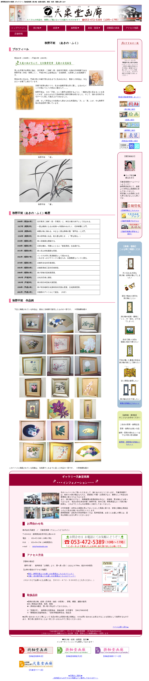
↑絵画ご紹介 (129, 119)
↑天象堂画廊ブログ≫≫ (130, 220)
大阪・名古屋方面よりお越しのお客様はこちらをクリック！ (52, 576)
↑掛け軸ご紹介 (129, 108)
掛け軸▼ (37, 28)
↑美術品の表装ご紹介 (129, 140)
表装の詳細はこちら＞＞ (129, 403)
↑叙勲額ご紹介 (129, 129)
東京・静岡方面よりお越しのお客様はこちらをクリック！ (51, 574)
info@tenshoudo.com (40, 546)
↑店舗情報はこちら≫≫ (130, 209)
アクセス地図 (132, 28)
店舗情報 (18, 33)
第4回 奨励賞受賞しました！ (129, 96)
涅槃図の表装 (113, 28)
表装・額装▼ (94, 28)
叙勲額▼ (75, 28)
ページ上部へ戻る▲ (121, 627)
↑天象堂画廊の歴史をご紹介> (130, 231)
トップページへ (18, 28)
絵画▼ (56, 28)
